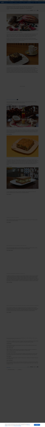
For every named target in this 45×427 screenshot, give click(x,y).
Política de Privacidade (17, 425)
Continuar (37, 424)
